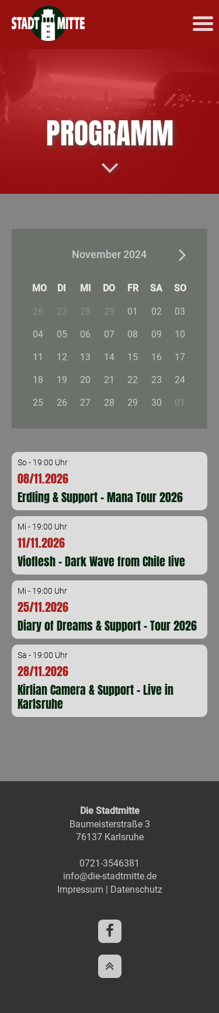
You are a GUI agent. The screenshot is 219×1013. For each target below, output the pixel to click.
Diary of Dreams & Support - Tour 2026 (107, 626)
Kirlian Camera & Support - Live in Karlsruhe (95, 697)
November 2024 (109, 254)
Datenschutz (136, 889)
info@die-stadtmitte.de (110, 876)
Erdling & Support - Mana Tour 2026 (100, 497)
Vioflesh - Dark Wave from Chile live (101, 561)
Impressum (80, 889)
